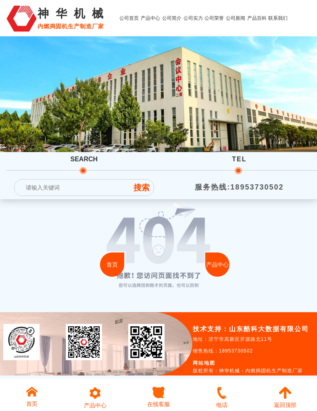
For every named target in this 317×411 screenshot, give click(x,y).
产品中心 (150, 18)
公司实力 (193, 18)
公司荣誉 (214, 18)
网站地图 (204, 363)
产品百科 (257, 18)
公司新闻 (235, 18)
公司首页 (129, 18)
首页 (112, 264)
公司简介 (171, 18)
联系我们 (278, 18)
